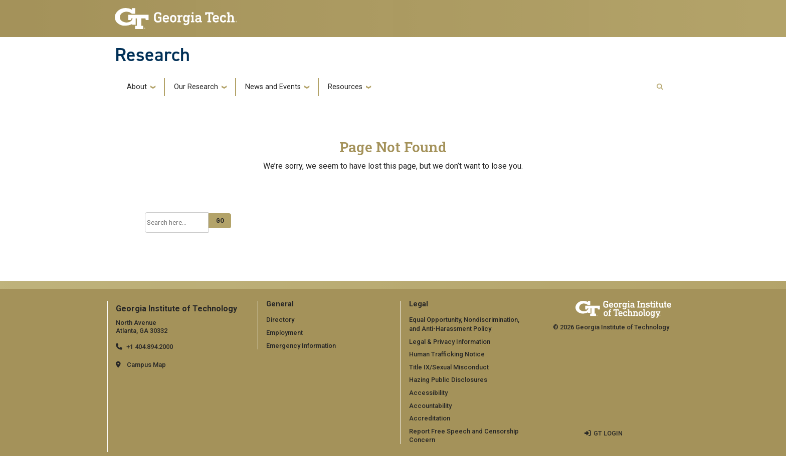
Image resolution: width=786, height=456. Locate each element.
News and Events (273, 87)
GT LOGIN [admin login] (608, 433)
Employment (284, 332)
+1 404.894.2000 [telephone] (149, 346)
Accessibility (428, 392)
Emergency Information (301, 345)
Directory (280, 319)
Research (152, 54)
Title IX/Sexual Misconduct (449, 367)
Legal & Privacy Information (449, 341)
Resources (345, 87)
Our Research (196, 87)
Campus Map (146, 364)
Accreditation (429, 418)
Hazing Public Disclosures (448, 379)
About (137, 87)
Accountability (430, 405)
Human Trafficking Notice (447, 354)
